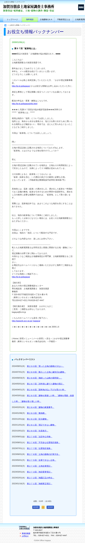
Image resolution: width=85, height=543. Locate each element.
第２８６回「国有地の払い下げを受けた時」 (46, 390)
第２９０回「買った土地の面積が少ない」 (45, 366)
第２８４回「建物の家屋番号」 (40, 407)
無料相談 (30, 19)
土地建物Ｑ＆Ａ (46, 19)
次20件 (50, 507)
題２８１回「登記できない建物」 (41, 425)
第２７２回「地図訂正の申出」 (40, 478)
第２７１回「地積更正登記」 (39, 484)
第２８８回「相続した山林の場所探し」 (44, 378)
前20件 (36, 507)
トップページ (12, 19)
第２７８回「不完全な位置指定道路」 (43, 442)
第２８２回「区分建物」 (37, 419)
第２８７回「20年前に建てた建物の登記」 (45, 384)
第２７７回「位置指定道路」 (39, 448)
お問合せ (25, 536)
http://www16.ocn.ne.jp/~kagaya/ (26, 321)
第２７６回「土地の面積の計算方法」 (43, 454)
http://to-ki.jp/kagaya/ (21, 86)
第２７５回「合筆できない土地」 (41, 460)
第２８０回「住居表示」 (37, 431)
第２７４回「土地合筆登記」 (39, 466)
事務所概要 (26, 533)
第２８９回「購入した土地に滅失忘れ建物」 (46, 372)
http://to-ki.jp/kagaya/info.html (24, 104)
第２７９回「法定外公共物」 (39, 437)
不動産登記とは (63, 19)
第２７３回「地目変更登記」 (39, 472)
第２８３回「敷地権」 (36, 413)
